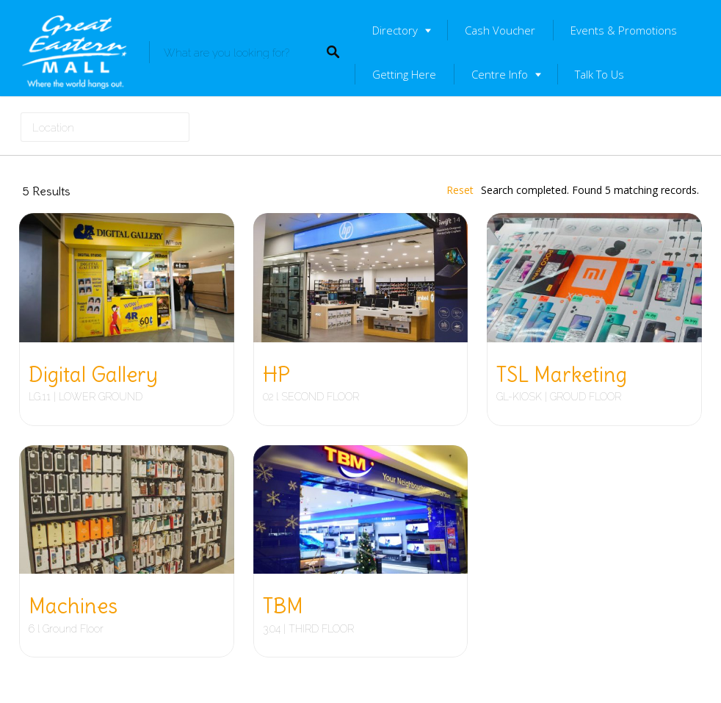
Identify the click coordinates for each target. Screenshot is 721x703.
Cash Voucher (500, 30)
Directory (395, 30)
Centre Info (499, 74)
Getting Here (404, 74)
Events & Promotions (623, 30)
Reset (460, 190)
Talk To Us (599, 74)
